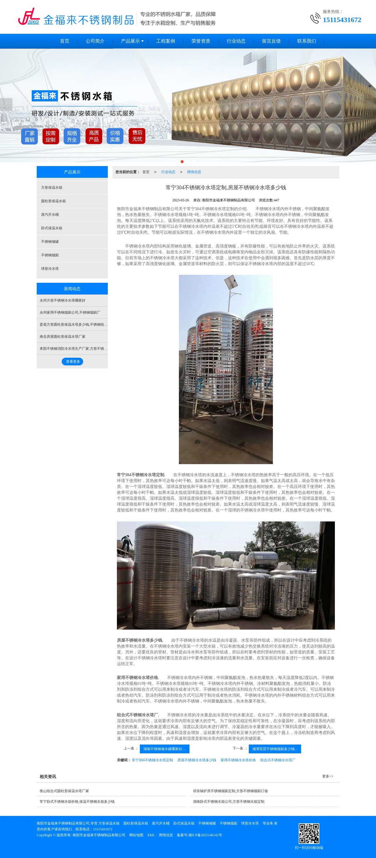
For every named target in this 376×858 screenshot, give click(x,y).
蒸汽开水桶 (50, 215)
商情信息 (194, 172)
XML (151, 835)
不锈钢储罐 (50, 242)
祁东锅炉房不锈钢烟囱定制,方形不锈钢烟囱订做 (230, 791)
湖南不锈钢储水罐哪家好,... (164, 749)
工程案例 (165, 41)
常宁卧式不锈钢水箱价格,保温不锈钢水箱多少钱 (77, 802)
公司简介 (95, 41)
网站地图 (136, 835)
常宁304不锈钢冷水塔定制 (152, 760)
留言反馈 (271, 41)
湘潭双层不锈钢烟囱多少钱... (275, 749)
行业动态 (236, 41)
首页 (64, 41)
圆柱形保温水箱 (53, 201)
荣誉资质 (201, 41)
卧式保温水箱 (51, 228)
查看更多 (73, 361)
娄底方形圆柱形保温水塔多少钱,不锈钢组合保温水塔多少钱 (86, 324)
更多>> (327, 776)
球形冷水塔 (50, 269)
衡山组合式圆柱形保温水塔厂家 (64, 791)
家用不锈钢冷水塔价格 (238, 760)
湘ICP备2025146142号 (205, 835)
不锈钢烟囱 (50, 255)
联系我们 (306, 41)
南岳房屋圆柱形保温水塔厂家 (62, 336)
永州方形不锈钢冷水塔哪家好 (62, 300)
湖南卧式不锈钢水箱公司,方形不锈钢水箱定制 (228, 802)
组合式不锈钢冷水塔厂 (278, 760)
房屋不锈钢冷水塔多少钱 (196, 760)
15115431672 (103, 829)
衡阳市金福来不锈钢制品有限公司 (99, 835)
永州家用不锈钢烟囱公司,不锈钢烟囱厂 (70, 312)
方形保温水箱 (51, 187)
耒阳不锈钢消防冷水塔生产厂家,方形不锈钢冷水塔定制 (82, 349)
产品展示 (130, 41)
